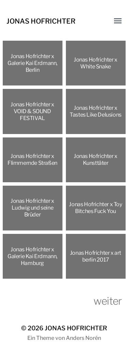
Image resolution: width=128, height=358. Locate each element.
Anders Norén (83, 338)
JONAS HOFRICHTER (40, 21)
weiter (108, 301)
